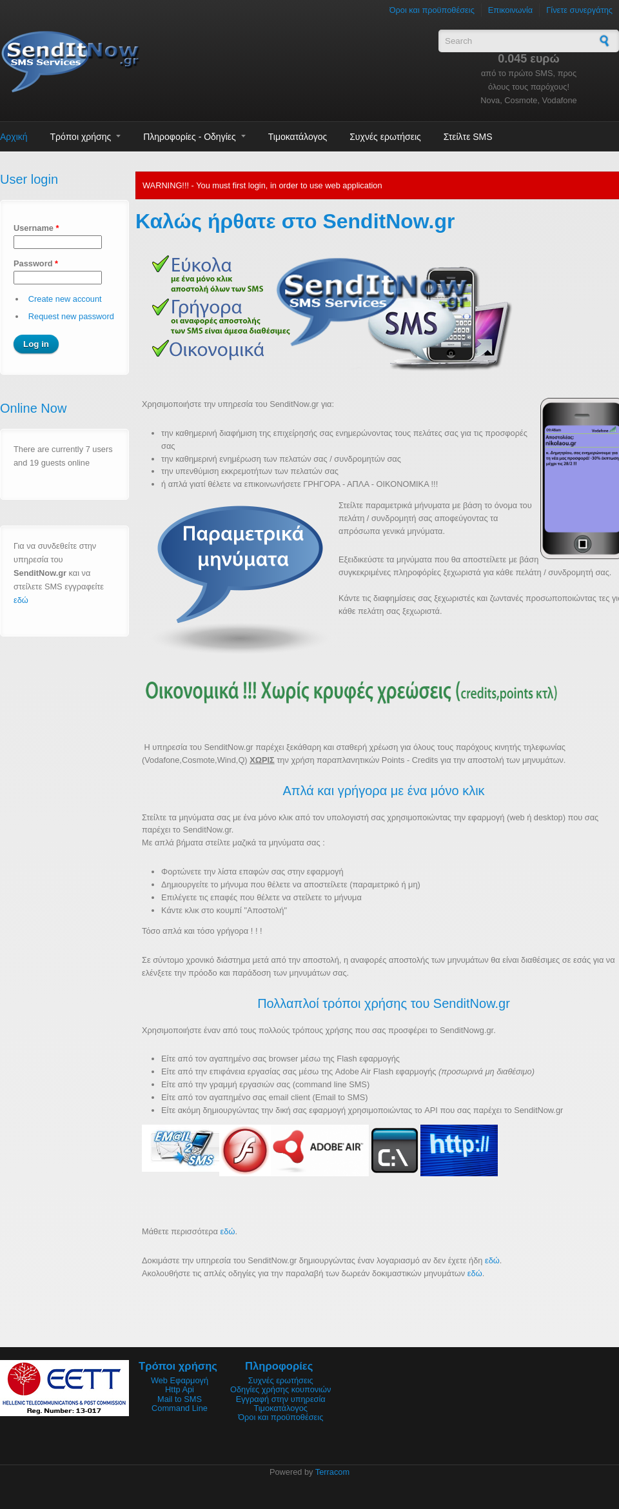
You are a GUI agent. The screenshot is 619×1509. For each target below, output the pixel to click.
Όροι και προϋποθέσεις (432, 10)
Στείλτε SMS (468, 137)
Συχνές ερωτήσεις (385, 137)
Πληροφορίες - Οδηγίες (189, 137)
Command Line (180, 1408)
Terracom (332, 1472)
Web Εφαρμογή (179, 1380)
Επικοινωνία (510, 10)
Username (36, 228)
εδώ (21, 600)
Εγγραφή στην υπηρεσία (281, 1399)
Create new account (65, 299)
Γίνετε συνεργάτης (579, 10)
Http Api (179, 1389)
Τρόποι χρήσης (81, 137)
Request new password (71, 316)
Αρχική (14, 137)
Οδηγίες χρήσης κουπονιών (280, 1389)
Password (36, 263)
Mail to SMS (179, 1399)
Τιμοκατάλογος (297, 137)
